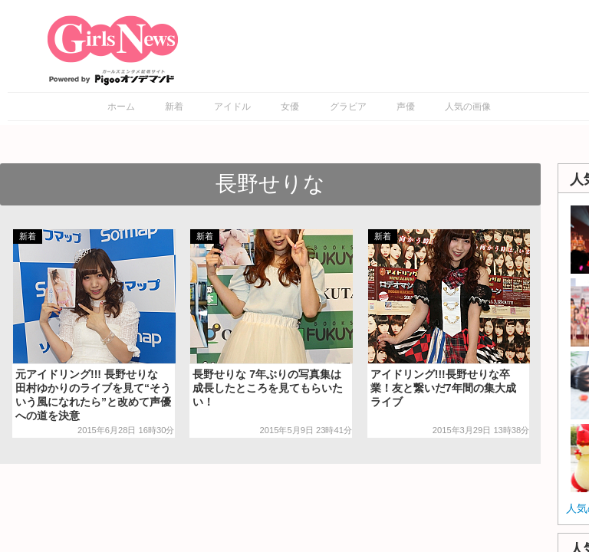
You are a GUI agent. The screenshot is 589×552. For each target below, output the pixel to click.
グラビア (348, 106)
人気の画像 (468, 106)
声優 (406, 106)
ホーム (121, 106)
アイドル (232, 106)
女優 (290, 106)
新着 (174, 106)
